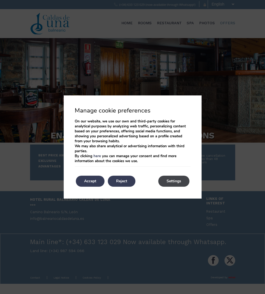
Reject (121, 181)
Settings (174, 181)
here (97, 156)
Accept (90, 181)
